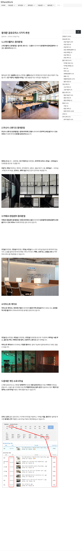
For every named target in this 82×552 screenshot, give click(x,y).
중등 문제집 (67, 100)
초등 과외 (66, 58)
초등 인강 (66, 44)
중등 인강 (66, 98)
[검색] (78, 32)
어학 (65, 71)
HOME (3, 5)
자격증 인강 (67, 63)
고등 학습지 (67, 90)
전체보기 (64, 36)
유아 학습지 (67, 119)
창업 (60, 5)
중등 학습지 (67, 95)
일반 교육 (65, 60)
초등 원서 (66, 47)
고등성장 (42, 5)
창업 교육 (66, 109)
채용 (65, 76)
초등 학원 (66, 55)
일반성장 (51, 5)
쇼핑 (63, 114)
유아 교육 (65, 117)
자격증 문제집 (67, 66)
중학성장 (32, 5)
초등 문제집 (67, 52)
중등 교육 (65, 92)
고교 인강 (66, 87)
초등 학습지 (67, 42)
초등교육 (64, 39)
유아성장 (22, 5)
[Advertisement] (41, 18)
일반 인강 (66, 82)
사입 (65, 106)
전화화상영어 (67, 74)
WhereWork (7, 2)
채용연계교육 (67, 79)
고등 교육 (65, 84)
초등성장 (12, 5)
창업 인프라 (67, 111)
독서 (65, 68)
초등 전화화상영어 (69, 50)
